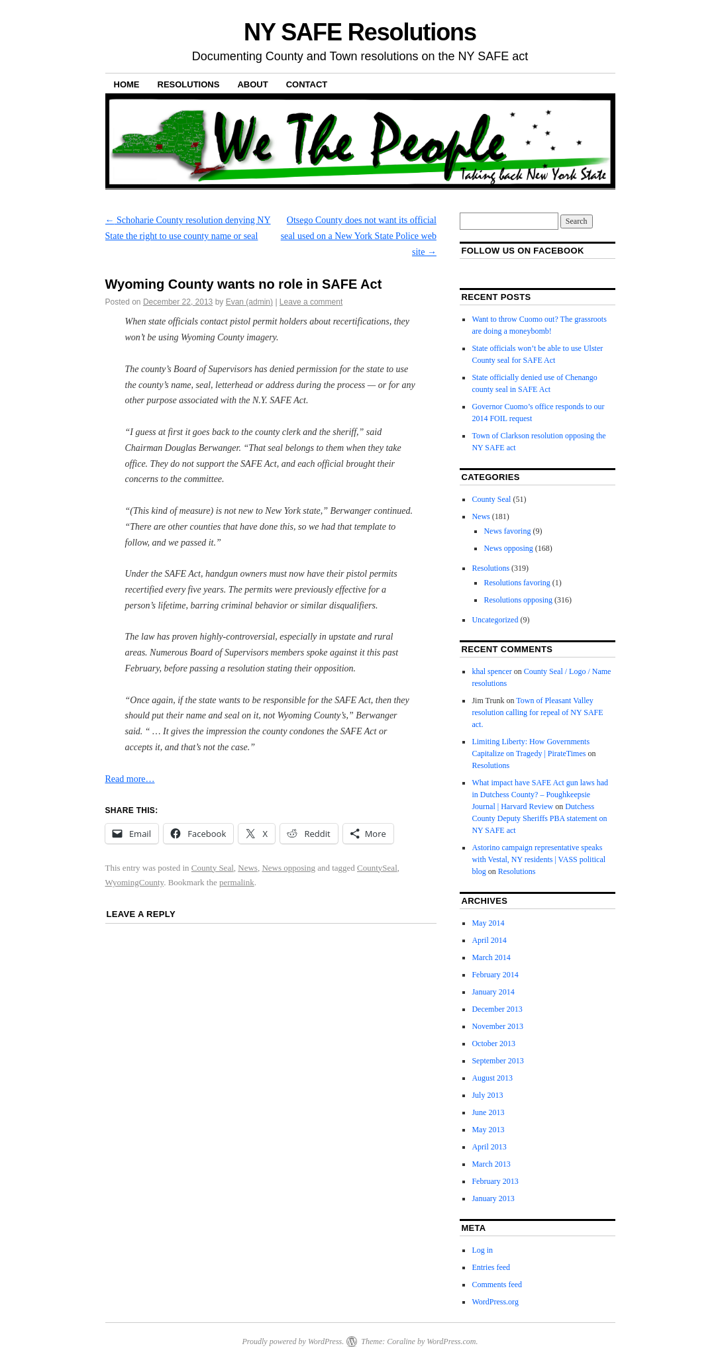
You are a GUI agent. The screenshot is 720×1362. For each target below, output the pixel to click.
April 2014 (489, 940)
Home (127, 84)
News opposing (288, 868)
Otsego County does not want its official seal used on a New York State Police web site (359, 236)
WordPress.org (495, 1301)
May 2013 (488, 1129)
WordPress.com (451, 1341)
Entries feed (491, 1267)
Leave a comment (311, 302)
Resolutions (189, 84)
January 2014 (493, 992)
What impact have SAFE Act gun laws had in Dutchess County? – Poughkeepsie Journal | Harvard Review (540, 794)
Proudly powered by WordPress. (293, 1341)
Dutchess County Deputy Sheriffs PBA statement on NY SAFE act (539, 818)
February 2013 (495, 1181)
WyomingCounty (134, 882)
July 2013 (487, 1095)
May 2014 (488, 923)
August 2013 (492, 1078)
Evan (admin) (249, 302)
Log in (482, 1250)
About (252, 84)
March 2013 (491, 1164)
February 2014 (495, 974)
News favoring (507, 531)
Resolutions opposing (518, 600)
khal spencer (491, 671)
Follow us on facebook (522, 251)
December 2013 (497, 1009)
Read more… (130, 779)
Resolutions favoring (517, 582)
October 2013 (493, 1043)
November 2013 (497, 1026)
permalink (236, 882)
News (248, 868)
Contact (307, 84)
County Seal (212, 868)
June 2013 (488, 1112)
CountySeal (377, 868)
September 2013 (497, 1060)
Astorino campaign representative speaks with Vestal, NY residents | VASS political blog (538, 859)
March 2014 (491, 957)
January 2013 (493, 1198)
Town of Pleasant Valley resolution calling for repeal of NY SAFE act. (537, 712)
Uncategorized (495, 619)
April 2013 (489, 1146)
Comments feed (497, 1284)
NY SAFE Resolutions (360, 32)
